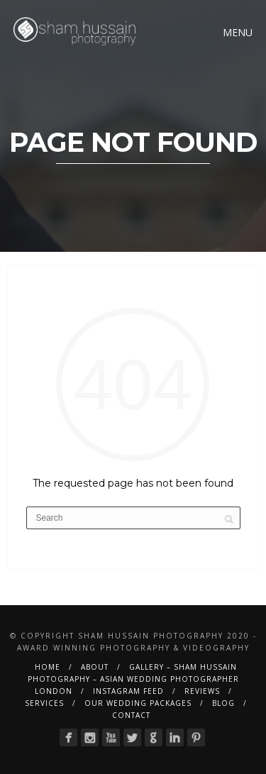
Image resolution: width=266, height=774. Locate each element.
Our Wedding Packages (138, 703)
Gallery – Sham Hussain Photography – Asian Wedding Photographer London (133, 679)
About (95, 667)
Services (44, 703)
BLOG (223, 703)
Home (47, 667)
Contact (131, 715)
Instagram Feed (128, 691)
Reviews (202, 691)
